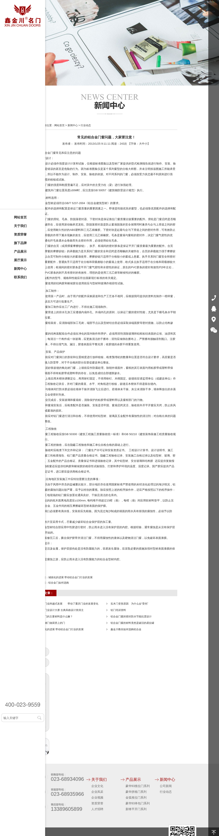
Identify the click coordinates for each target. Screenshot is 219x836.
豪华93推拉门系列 (138, 786)
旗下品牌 (20, 243)
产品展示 (20, 251)
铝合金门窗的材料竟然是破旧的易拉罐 (132, 622)
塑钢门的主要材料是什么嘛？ (56, 616)
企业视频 (97, 797)
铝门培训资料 (118, 610)
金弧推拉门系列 (136, 797)
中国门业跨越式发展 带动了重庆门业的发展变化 (68, 603)
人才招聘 (97, 809)
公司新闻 (166, 786)
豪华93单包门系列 (138, 803)
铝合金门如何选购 (58, 582)
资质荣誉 (20, 234)
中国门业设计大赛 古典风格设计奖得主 (61, 610)
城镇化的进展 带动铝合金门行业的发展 (70, 577)
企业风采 (97, 791)
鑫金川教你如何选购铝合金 (126, 629)
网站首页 (20, 217)
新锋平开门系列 (136, 809)
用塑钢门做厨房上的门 (52, 622)
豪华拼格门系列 (136, 791)
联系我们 (20, 277)
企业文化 (97, 786)
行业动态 (86, 125)
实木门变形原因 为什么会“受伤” (129, 603)
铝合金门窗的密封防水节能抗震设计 (131, 616)
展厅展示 (20, 260)
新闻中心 (20, 268)
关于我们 (20, 226)
